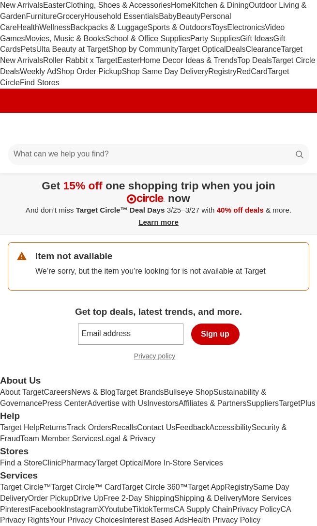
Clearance (263, 49)
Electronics (246, 27)
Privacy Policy (256, 509)
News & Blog (93, 392)
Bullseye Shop (188, 392)
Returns (53, 427)
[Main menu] (20, 128)
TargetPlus (297, 403)
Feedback (192, 427)
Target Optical (202, 49)
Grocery (70, 16)
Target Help (20, 427)
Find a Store (21, 463)
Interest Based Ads (155, 520)
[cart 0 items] (296, 128)
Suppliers (262, 403)
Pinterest (15, 509)
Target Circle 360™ (154, 487)
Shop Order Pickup (88, 71)
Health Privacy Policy (224, 520)
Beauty (189, 16)
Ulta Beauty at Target (72, 49)
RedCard (252, 71)
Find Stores (40, 82)
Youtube (118, 509)
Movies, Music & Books (65, 38)
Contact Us (156, 427)
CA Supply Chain (203, 509)
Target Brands (140, 392)
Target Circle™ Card (86, 487)
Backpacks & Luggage (109, 27)
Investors (163, 403)
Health (28, 27)
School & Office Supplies (147, 38)
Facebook (47, 509)
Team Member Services (61, 438)
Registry (222, 71)
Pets (28, 49)
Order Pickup (50, 498)
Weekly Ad (38, 71)
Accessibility (230, 427)
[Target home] (158, 128)
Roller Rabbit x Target (80, 60)
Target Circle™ (25, 487)
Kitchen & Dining (220, 5)
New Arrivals (21, 5)
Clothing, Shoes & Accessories (118, 5)
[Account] (271, 128)
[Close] (303, 184)
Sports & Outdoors (179, 27)
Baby (167, 16)
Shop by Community (143, 49)
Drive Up (88, 498)
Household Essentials (121, 16)
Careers (57, 392)
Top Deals (255, 60)
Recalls (124, 427)
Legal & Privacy (128, 438)
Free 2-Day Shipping (138, 498)
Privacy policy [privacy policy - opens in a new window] (158, 357)
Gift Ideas (256, 38)
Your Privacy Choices (85, 520)
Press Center (64, 403)
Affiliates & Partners (212, 403)
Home (181, 5)
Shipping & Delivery (208, 498)
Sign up (215, 334)
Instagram (81, 509)
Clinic (51, 463)
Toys (219, 27)
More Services (266, 498)
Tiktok (142, 509)
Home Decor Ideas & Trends (189, 60)
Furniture (41, 16)
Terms (163, 509)
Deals (236, 49)
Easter (54, 5)
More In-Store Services (183, 463)
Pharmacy (78, 463)
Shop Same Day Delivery (164, 71)
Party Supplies (215, 38)
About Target (22, 392)
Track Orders (89, 427)
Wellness (55, 27)
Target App (206, 487)
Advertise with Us (118, 403)
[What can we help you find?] (158, 154)
